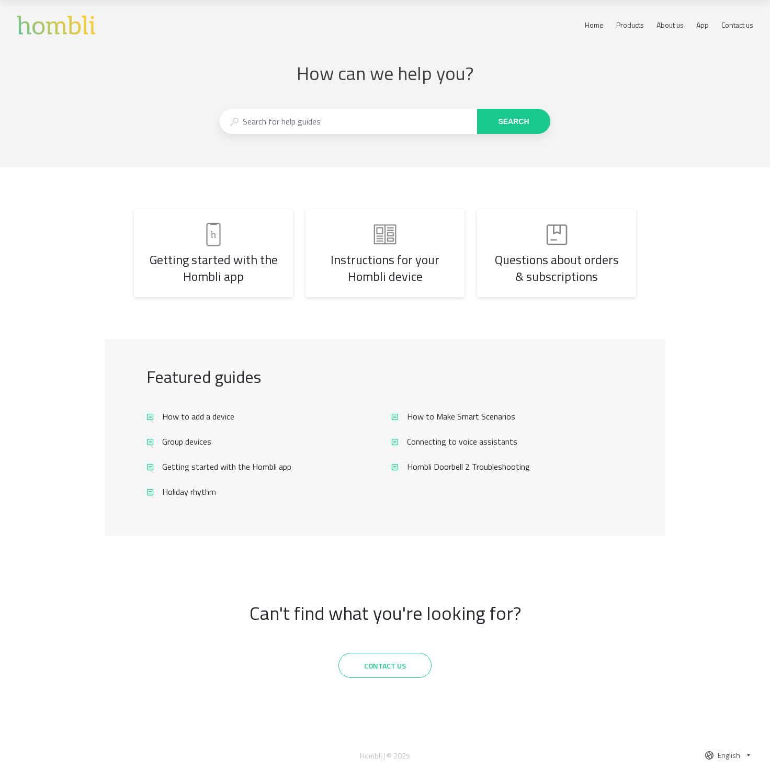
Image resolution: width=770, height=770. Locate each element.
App (702, 25)
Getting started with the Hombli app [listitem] (218, 466)
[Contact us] (385, 665)
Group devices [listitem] (178, 441)
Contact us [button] (737, 24)
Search (513, 121)
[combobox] (348, 121)
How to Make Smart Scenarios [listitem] (453, 416)
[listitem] (213, 253)
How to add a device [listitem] (190, 416)
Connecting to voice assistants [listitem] (454, 441)
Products (630, 25)
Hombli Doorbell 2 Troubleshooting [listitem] (460, 466)
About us (670, 25)
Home (594, 25)
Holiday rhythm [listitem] (181, 491)
